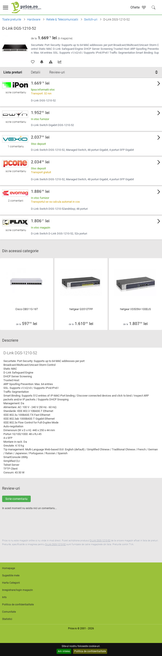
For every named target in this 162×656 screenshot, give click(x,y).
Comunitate (9, 611)
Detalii (35, 72)
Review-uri (57, 72)
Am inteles (64, 651)
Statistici (7, 619)
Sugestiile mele (10, 575)
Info (4, 597)
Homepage (8, 568)
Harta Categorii (11, 582)
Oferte (135, 7)
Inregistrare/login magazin (17, 590)
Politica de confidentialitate (90, 651)
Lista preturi (12, 72)
